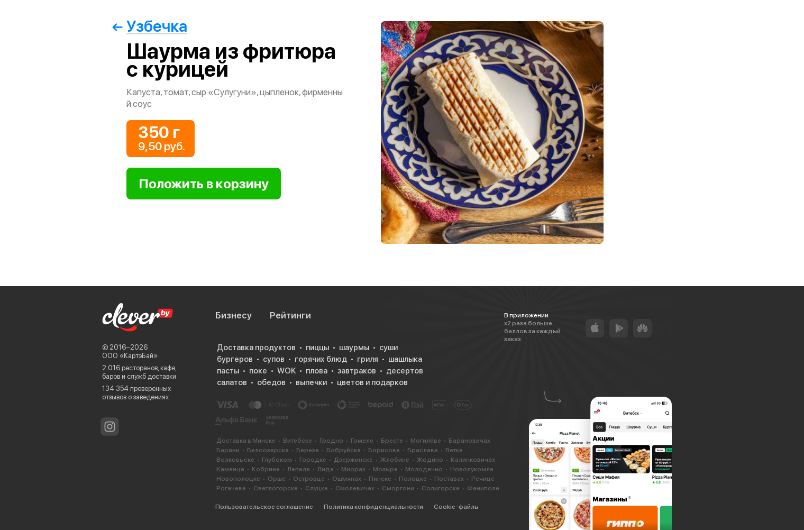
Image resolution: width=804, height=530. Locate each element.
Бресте (392, 440)
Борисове (384, 450)
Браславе (422, 450)
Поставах (449, 478)
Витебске (297, 440)
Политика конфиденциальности (373, 507)
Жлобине (394, 459)
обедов (271, 382)
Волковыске (235, 459)
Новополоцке (238, 478)
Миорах (353, 469)
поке (258, 371)
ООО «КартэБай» (130, 356)
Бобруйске (343, 450)
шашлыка (405, 359)
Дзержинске (353, 459)
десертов (404, 371)
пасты (228, 371)
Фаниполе (483, 488)
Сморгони (398, 488)
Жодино (430, 459)
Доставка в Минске (246, 440)
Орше (277, 478)
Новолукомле (472, 469)
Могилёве (425, 440)
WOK (286, 371)
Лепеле (298, 469)
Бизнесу (233, 315)
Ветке (454, 450)
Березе (307, 450)
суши (388, 347)
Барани (228, 450)
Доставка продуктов (256, 347)
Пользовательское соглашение (264, 507)
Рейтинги (290, 315)
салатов (232, 382)
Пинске (380, 478)
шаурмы (354, 347)
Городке (312, 459)
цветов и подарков (372, 382)
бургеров (235, 359)
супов (274, 359)
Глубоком (277, 459)
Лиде (325, 469)
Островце (309, 478)
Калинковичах (473, 459)
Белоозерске (268, 450)
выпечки (311, 382)
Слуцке (316, 488)
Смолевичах (354, 488)
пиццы (317, 347)
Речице (483, 478)
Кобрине (266, 469)
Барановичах (469, 440)
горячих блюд (321, 359)
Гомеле (362, 440)
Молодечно (424, 469)
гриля (367, 359)
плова (316, 371)
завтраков (356, 371)
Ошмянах (346, 478)
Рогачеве (231, 488)
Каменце (230, 469)
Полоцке (413, 478)
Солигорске (441, 488)
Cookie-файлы (456, 507)
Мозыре (385, 469)
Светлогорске (275, 488)
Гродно (331, 440)
